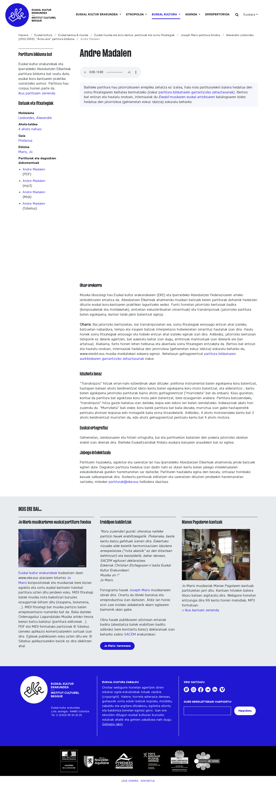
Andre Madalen (34, 169)
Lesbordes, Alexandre (35, 118)
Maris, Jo (25, 152)
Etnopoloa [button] (135, 14)
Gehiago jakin (112, 724)
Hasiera (23, 35)
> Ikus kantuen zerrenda (200, 610)
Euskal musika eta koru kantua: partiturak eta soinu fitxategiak (134, 35)
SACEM (130, 634)
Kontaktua (148, 781)
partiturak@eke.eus (124, 482)
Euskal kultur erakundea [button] (97, 14)
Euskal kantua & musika (73, 35)
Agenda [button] (191, 14)
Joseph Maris (140, 590)
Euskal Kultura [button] (165, 14)
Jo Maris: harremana (117, 645)
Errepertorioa (217, 14)
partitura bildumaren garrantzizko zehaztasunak (196, 92)
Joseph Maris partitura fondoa (200, 35)
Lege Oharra (130, 781)
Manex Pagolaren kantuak (202, 522)
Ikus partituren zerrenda (36, 93)
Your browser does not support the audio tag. (110, 72)
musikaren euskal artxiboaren (187, 97)
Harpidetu (245, 710)
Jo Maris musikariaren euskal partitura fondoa (54, 522)
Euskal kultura (43, 35)
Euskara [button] (249, 14)
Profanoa (25, 140)
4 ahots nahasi (30, 129)
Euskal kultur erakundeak (52, 552)
